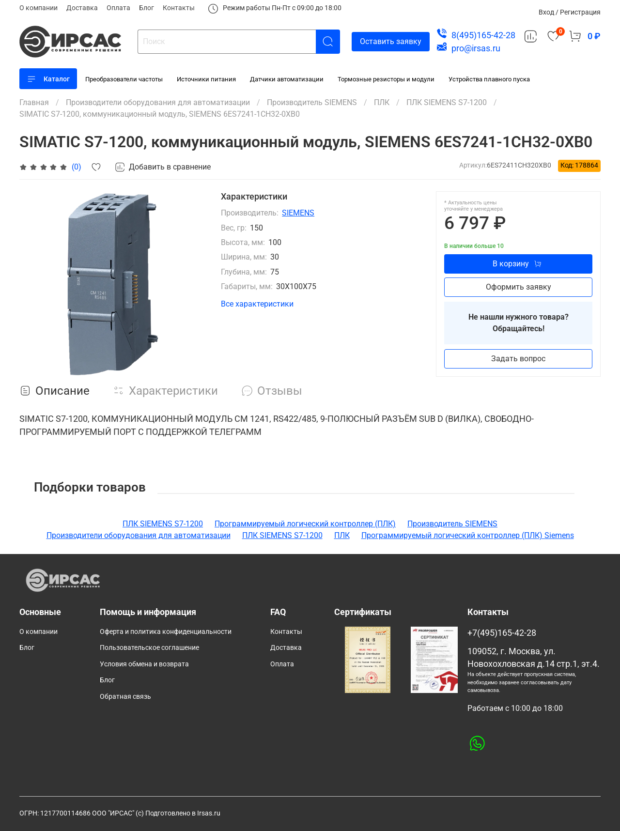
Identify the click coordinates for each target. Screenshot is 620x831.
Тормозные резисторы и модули (386, 79)
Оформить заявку (518, 287)
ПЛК (381, 102)
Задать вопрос (518, 358)
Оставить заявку (390, 41)
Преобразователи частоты (124, 79)
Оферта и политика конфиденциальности (166, 632)
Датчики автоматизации (287, 79)
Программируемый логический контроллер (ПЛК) (305, 523)
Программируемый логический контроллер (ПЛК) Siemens (467, 535)
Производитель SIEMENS (312, 102)
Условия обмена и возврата (144, 664)
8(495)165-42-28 (483, 35)
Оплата (118, 8)
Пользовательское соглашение (149, 648)
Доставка (82, 8)
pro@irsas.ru (475, 48)
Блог (146, 8)
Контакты (179, 8)
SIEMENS (298, 212)
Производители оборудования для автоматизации (158, 102)
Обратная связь (125, 696)
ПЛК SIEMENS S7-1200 (446, 102)
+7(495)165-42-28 (501, 633)
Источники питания (206, 79)
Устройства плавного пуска (489, 79)
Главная (34, 102)
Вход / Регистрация (570, 12)
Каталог (48, 79)
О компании (38, 8)
